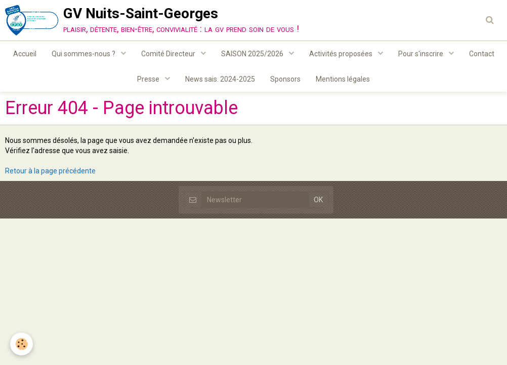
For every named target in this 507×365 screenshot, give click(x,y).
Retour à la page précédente (50, 171)
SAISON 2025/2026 (253, 54)
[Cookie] (21, 344)
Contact (481, 54)
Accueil (24, 54)
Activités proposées (341, 54)
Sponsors (285, 79)
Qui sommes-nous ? (84, 54)
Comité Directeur (169, 54)
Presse (149, 79)
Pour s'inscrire (421, 54)
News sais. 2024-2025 (220, 79)
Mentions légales (343, 79)
